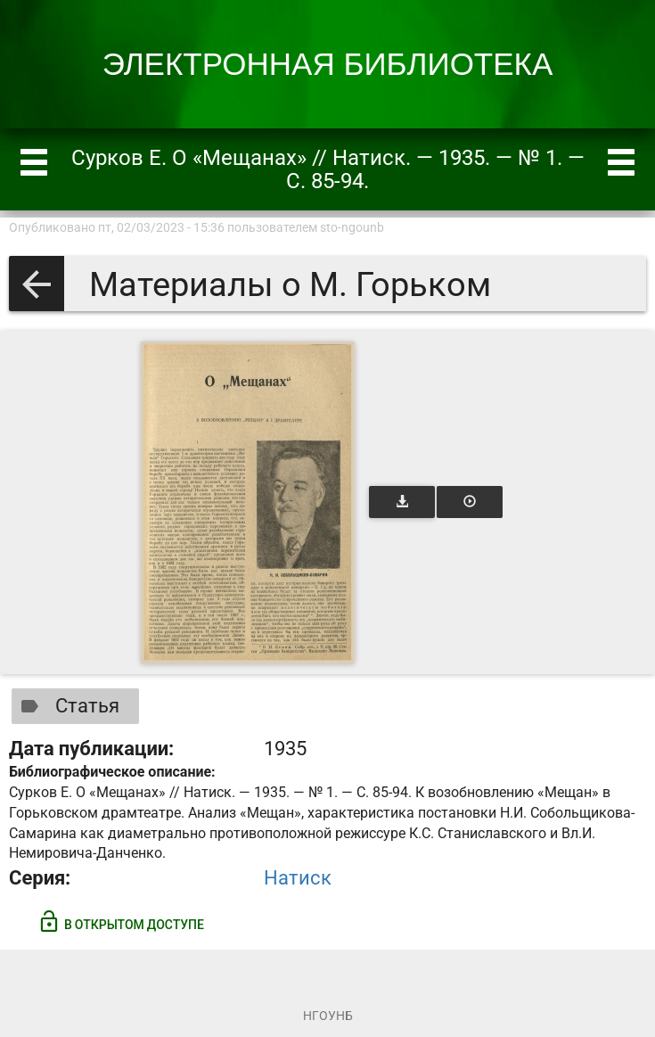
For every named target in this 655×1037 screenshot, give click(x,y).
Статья (66, 706)
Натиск (298, 878)
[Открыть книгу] (248, 502)
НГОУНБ (328, 1015)
